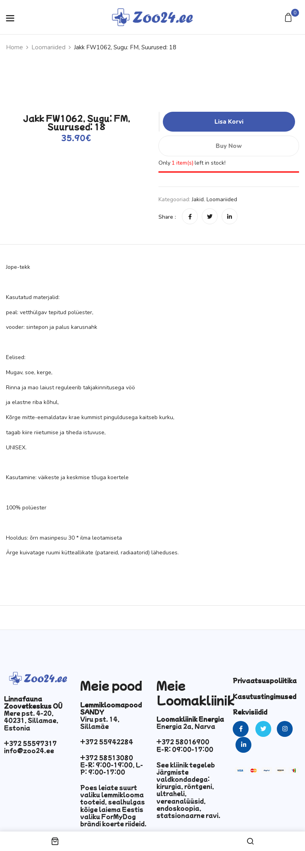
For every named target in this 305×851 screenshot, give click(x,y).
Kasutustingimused (264, 696)
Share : (167, 217)
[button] (289, 18)
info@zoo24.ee (29, 750)
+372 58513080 (106, 758)
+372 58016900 (182, 742)
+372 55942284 (106, 742)
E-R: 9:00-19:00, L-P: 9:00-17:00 (111, 768)
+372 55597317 (30, 743)
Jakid (198, 199)
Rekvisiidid (250, 712)
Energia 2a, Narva (185, 726)
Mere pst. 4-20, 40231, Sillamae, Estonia (31, 720)
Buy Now (229, 146)
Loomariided (48, 47)
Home (14, 47)
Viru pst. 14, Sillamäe (100, 722)
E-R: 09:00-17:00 (184, 749)
